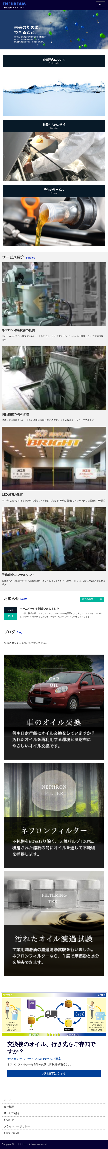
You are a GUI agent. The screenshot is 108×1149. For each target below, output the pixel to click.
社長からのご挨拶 (54, 126)
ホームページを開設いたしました (39, 608)
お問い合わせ (11, 1133)
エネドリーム (21, 1144)
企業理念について (54, 61)
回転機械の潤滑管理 (15, 414)
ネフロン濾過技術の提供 (18, 330)
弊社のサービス (54, 191)
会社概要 (9, 1106)
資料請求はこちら (54, 1073)
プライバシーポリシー (17, 1126)
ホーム (8, 1100)
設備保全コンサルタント (18, 574)
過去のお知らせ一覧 (92, 599)
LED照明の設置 (12, 494)
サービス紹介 (11, 1113)
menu (100, 4)
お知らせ (9, 1119)
